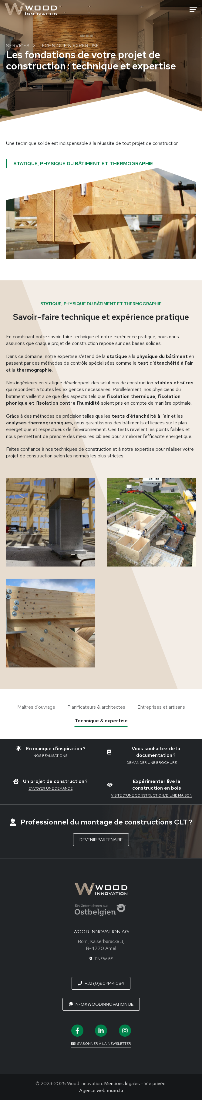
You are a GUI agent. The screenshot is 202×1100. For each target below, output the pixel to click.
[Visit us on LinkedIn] (101, 1031)
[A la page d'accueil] (31, 9)
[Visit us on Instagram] (125, 1031)
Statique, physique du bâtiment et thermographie (83, 163)
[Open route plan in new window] (101, 959)
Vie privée (155, 1083)
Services (17, 45)
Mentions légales (122, 1083)
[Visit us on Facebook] (77, 1031)
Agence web (92, 1090)
